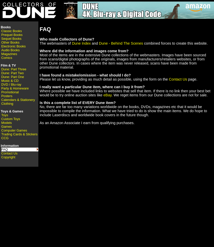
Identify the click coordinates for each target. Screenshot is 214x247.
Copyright (8, 157)
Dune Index (81, 43)
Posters (6, 96)
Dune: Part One (12, 77)
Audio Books (10, 50)
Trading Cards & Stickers (19, 134)
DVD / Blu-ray (11, 84)
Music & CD (10, 81)
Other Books (10, 42)
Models (6, 123)
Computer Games (14, 130)
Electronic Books (13, 46)
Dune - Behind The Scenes (121, 43)
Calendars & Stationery (18, 100)
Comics (6, 58)
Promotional (10, 92)
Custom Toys (10, 119)
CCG (4, 138)
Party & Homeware (15, 88)
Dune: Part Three (13, 69)
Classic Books (11, 31)
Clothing (7, 104)
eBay (108, 95)
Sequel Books (11, 39)
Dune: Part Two (12, 73)
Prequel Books (11, 35)
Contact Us (9, 153)
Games (6, 126)
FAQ (4, 149)
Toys (4, 115)
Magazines (9, 54)
